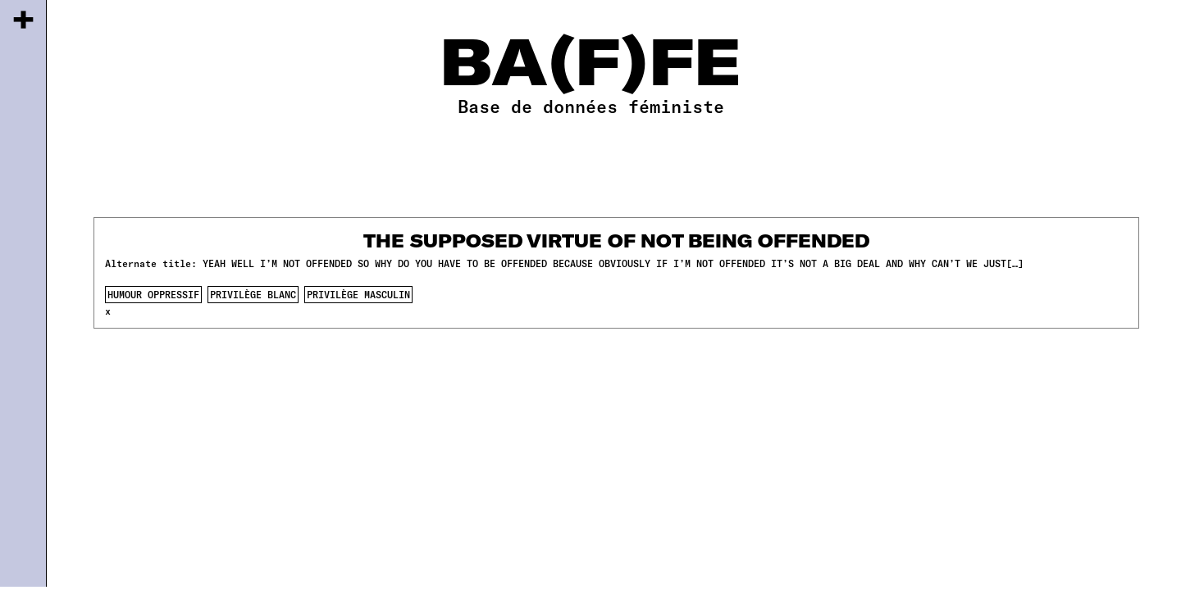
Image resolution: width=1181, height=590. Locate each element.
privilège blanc (253, 294)
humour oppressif (153, 294)
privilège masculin (358, 294)
